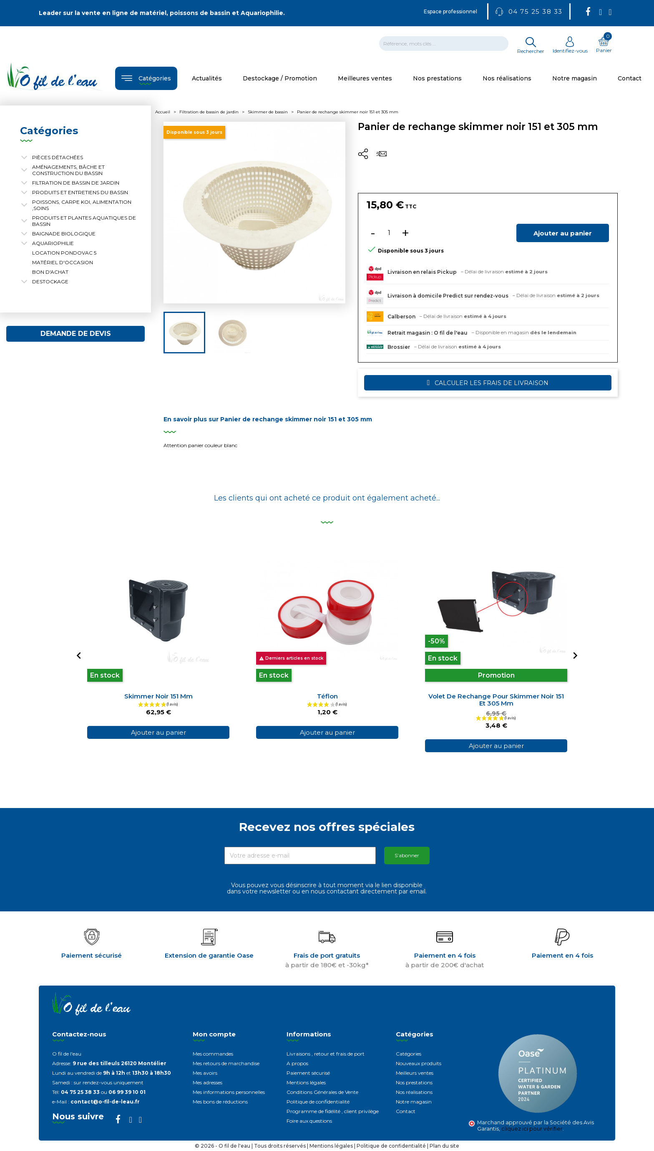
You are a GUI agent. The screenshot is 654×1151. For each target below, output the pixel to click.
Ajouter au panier (562, 233)
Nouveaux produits (418, 1063)
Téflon (327, 696)
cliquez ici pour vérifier (532, 1129)
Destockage (50, 281)
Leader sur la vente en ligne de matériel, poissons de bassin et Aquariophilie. (162, 13)
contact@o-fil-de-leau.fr (105, 1101)
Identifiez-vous (570, 47)
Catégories (408, 1054)
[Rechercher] (443, 43)
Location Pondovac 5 (64, 253)
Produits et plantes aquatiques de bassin (84, 221)
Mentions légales (306, 1082)
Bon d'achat (50, 272)
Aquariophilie (53, 243)
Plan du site (444, 1146)
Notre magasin (414, 1101)
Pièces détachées (57, 157)
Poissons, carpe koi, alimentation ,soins (81, 205)
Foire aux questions (309, 1121)
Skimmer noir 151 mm (158, 696)
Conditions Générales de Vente (322, 1092)
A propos (297, 1063)
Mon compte (214, 1034)
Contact (405, 1111)
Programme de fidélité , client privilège (333, 1111)
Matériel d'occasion (62, 262)
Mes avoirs (205, 1073)
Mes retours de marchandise (226, 1063)
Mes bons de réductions (220, 1101)
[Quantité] (389, 233)
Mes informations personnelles (229, 1092)
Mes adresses (207, 1082)
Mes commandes (213, 1054)
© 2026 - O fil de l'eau (223, 1146)
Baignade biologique (64, 233)
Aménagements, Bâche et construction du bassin (68, 170)
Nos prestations (414, 1082)
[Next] (575, 655)
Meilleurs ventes (414, 1073)
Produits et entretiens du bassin (80, 192)
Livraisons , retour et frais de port (326, 1054)
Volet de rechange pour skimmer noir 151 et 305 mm (496, 699)
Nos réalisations (414, 1092)
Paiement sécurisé (308, 1073)
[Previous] (79, 655)
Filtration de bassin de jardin (75, 183)
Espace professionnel (450, 11)
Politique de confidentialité (318, 1101)
